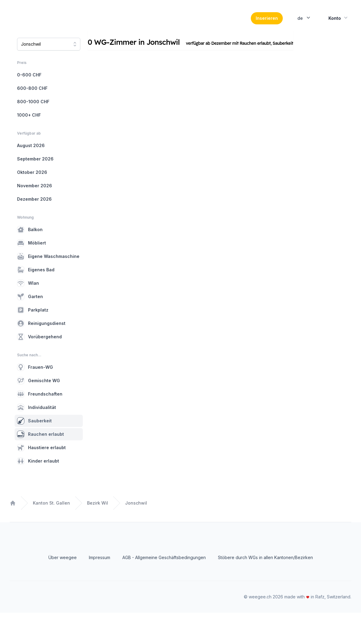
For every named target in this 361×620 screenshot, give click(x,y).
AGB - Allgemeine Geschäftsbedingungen (164, 564)
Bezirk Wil (97, 510)
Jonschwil (136, 510)
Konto (338, 21)
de (304, 21)
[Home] (51, 22)
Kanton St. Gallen (51, 510)
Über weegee (62, 564)
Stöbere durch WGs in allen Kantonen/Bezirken (265, 564)
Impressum (99, 564)
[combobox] (48, 51)
